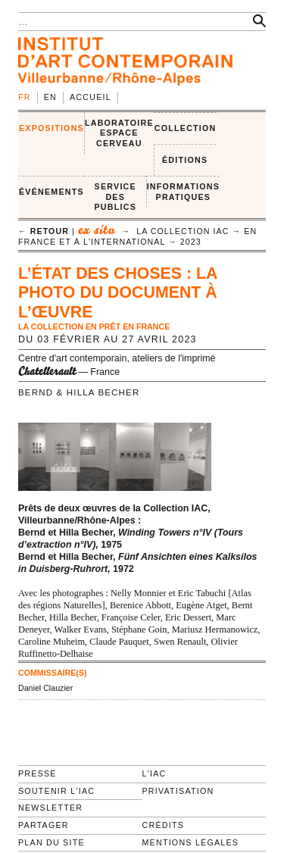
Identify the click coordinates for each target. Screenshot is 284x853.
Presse (37, 773)
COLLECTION (185, 128)
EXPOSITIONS (51, 128)
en (50, 97)
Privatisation (178, 790)
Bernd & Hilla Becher (78, 392)
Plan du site (51, 842)
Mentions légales (190, 842)
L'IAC (154, 773)
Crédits (163, 825)
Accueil (90, 97)
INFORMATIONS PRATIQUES (183, 192)
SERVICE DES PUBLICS (115, 196)
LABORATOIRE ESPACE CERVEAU (119, 133)
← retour (43, 231)
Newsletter (50, 807)
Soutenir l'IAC (56, 790)
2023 (190, 241)
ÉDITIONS (185, 159)
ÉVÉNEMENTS (51, 191)
